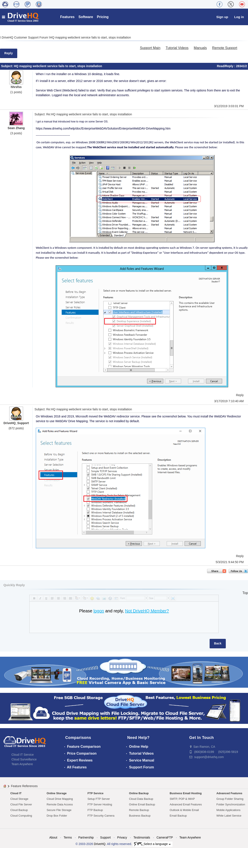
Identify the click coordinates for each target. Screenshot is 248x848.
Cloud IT (16, 793)
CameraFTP (165, 837)
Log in (239, 17)
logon (98, 611)
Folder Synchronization (231, 804)
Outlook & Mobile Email (184, 810)
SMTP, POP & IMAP (182, 798)
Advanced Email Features (186, 804)
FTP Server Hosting (100, 804)
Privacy (122, 837)
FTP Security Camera (101, 815)
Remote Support (224, 48)
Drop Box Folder (57, 815)
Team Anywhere (22, 764)
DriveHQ (99, 844)
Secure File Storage (59, 810)
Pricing (102, 17)
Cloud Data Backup (141, 798)
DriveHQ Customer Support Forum (25, 37)
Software (85, 17)
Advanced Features (229, 793)
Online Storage (56, 793)
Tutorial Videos (177, 48)
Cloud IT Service (22, 754)
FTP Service (96, 793)
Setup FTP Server (99, 798)
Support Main (150, 48)
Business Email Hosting (186, 793)
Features (67, 17)
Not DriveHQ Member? (147, 611)
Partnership (86, 837)
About (53, 837)
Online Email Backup (142, 804)
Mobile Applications (228, 810)
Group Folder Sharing (230, 798)
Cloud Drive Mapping (60, 798)
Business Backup (140, 815)
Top (245, 593)
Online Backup (139, 793)
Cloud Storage (19, 798)
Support (105, 837)
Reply (8, 53)
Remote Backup (139, 810)
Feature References (24, 786)
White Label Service (229, 815)
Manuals (200, 48)
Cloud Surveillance (24, 759)
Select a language (152, 844)
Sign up (222, 17)
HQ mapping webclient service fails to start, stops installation (90, 37)
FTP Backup (95, 810)
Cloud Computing (21, 815)
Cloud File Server (21, 804)
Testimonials (141, 837)
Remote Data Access (60, 804)
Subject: (7, 66)
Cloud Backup (19, 810)
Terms (68, 837)
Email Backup (178, 815)
